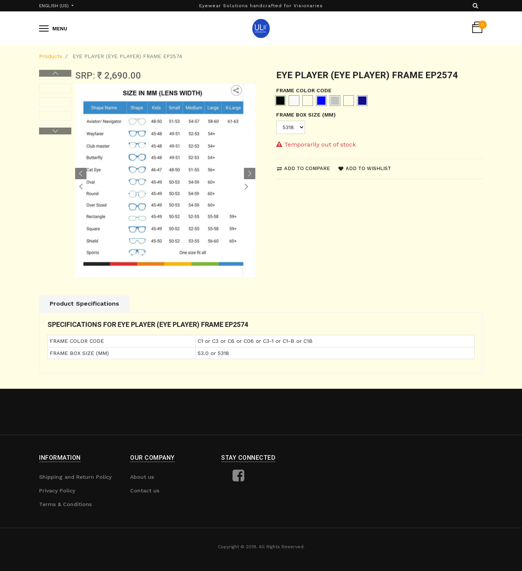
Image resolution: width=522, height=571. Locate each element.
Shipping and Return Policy (75, 477)
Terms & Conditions (65, 504)
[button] (80, 173)
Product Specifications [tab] (84, 303)
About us (142, 477)
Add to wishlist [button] (364, 168)
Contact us (144, 490)
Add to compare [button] (303, 168)
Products (50, 56)
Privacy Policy (57, 490)
